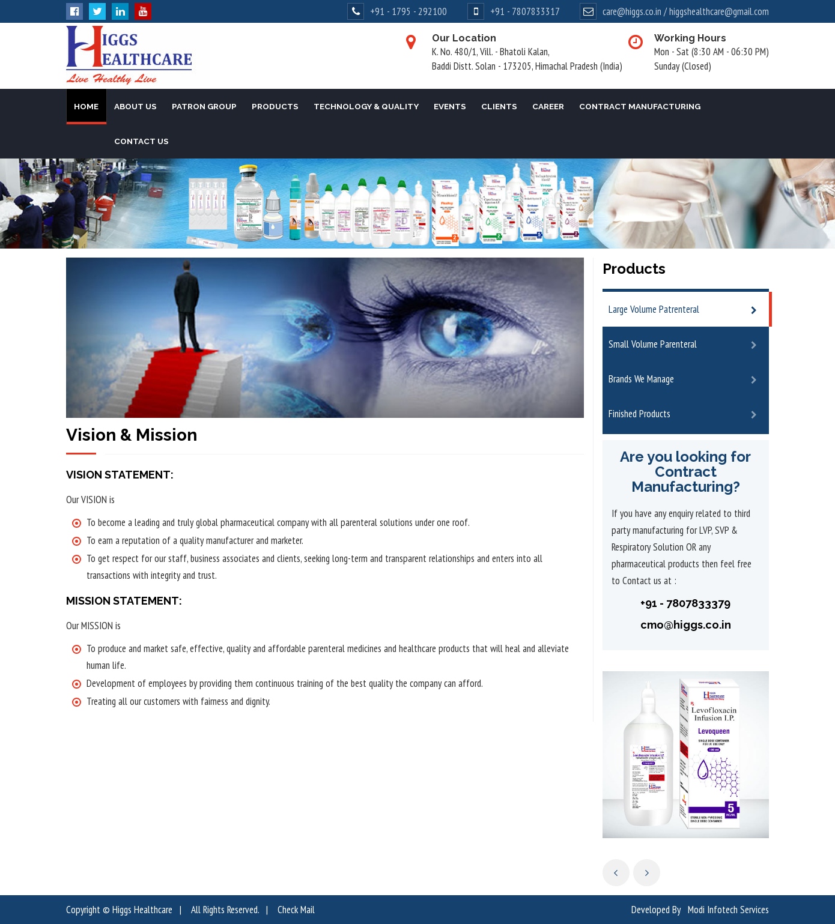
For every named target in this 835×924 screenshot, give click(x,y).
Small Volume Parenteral (653, 344)
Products (275, 106)
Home (86, 106)
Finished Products (639, 413)
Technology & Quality (366, 106)
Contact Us (141, 141)
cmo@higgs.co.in (685, 624)
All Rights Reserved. (225, 909)
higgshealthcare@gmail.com (719, 11)
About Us (135, 106)
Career (548, 106)
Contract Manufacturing (639, 106)
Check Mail (296, 909)
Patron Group (204, 106)
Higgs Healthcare (142, 909)
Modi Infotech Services (728, 909)
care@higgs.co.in (632, 11)
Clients (499, 106)
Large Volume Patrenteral (654, 309)
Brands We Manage (641, 378)
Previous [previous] (616, 872)
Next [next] (646, 872)
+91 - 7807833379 (685, 603)
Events (450, 106)
